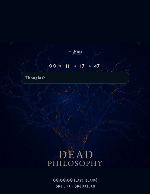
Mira (77, 51)
